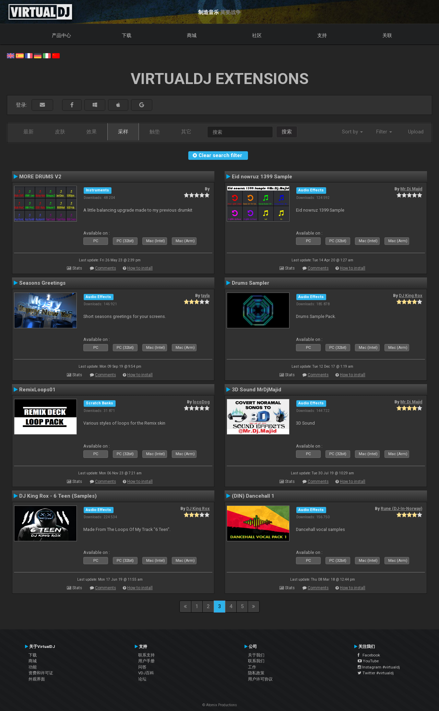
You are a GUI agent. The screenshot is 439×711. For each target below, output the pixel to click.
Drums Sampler (250, 283)
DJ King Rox (410, 295)
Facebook (369, 655)
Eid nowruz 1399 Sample (262, 177)
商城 (192, 35)
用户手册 (146, 661)
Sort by (352, 132)
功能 (32, 667)
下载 (126, 35)
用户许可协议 (260, 679)
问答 (142, 667)
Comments (105, 268)
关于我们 (256, 655)
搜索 (287, 132)
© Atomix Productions (219, 705)
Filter (384, 132)
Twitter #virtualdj (376, 673)
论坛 (142, 679)
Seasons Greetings (42, 283)
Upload (416, 132)
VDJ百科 (146, 673)
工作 (252, 667)
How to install (140, 268)
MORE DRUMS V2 (40, 177)
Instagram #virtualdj (379, 667)
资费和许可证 (40, 673)
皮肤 (60, 132)
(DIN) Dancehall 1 (253, 496)
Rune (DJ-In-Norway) (401, 508)
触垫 (155, 132)
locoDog (201, 402)
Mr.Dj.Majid (411, 189)
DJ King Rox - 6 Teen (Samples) (58, 496)
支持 (322, 35)
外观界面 (36, 679)
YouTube (368, 661)
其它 (186, 132)
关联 (387, 35)
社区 (257, 35)
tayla (205, 295)
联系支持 (146, 655)
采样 (123, 132)
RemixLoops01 (37, 390)
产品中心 (61, 35)
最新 (28, 132)
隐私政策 (256, 673)
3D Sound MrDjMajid (256, 390)
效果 (91, 132)
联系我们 (256, 661)
